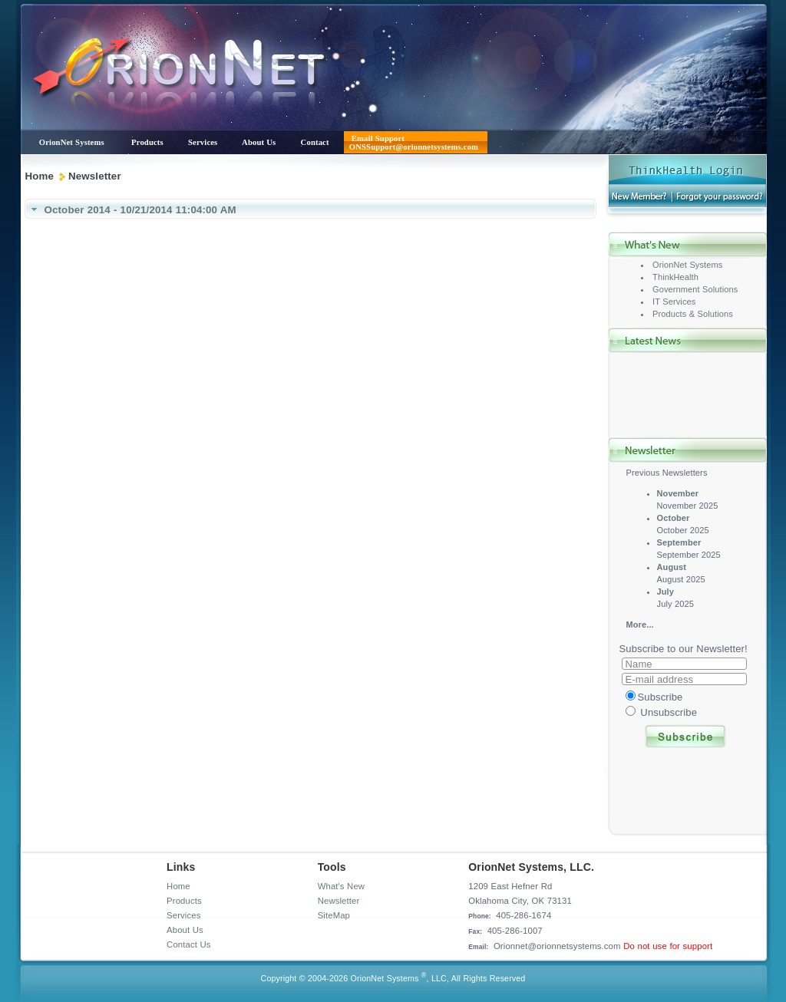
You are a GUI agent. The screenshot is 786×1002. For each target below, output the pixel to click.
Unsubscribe (668, 712)
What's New (341, 886)
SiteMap (334, 915)
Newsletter (339, 900)
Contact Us (188, 944)
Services (183, 915)
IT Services (673, 301)
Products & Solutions (692, 313)
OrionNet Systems (687, 264)
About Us (185, 929)
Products (184, 900)
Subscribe (660, 697)
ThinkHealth (675, 277)
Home (39, 176)
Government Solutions (695, 289)
